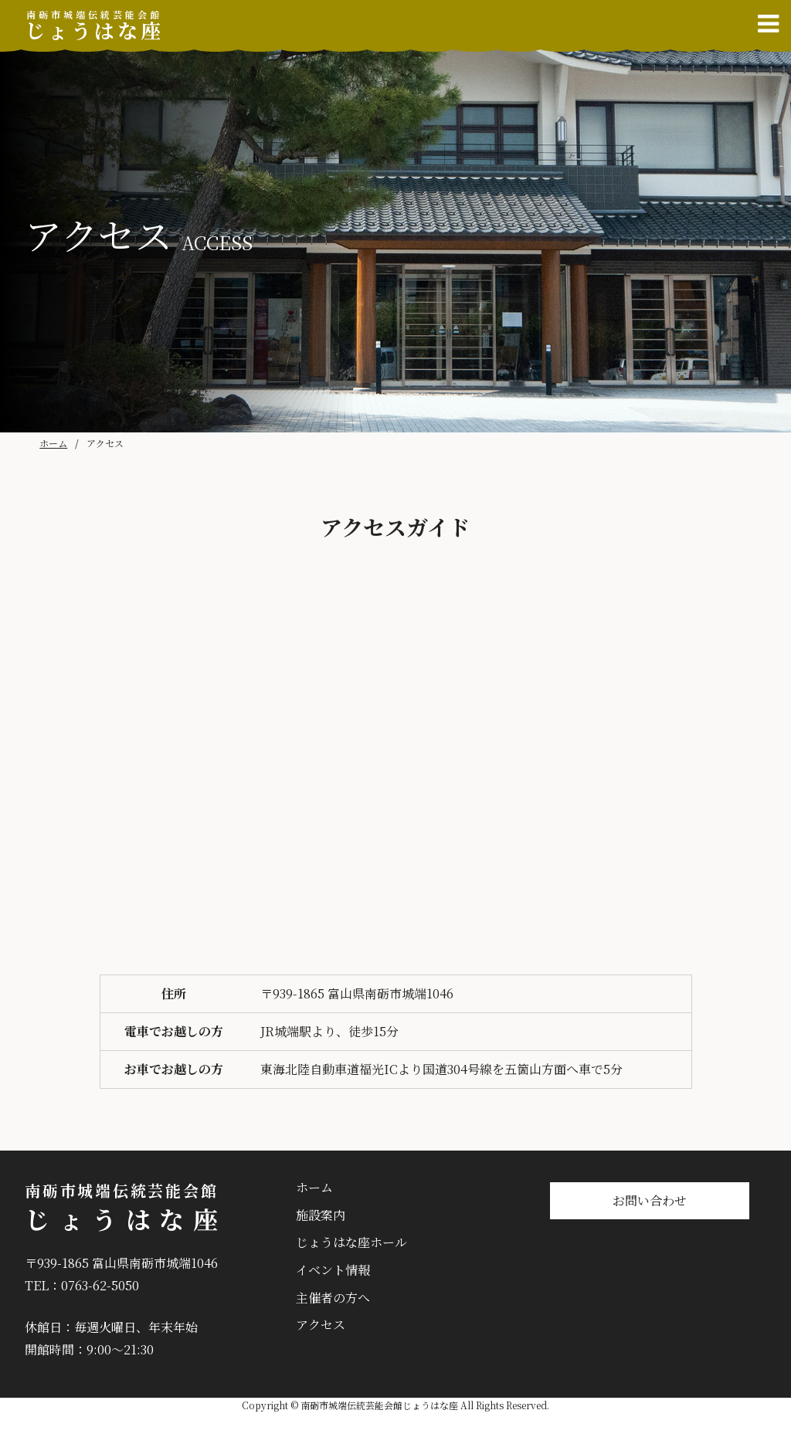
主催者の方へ (333, 1298)
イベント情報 (333, 1270)
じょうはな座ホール (351, 1242)
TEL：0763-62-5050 (82, 1285)
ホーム (53, 442)
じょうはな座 (94, 26)
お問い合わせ (650, 1200)
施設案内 (320, 1215)
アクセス (320, 1325)
